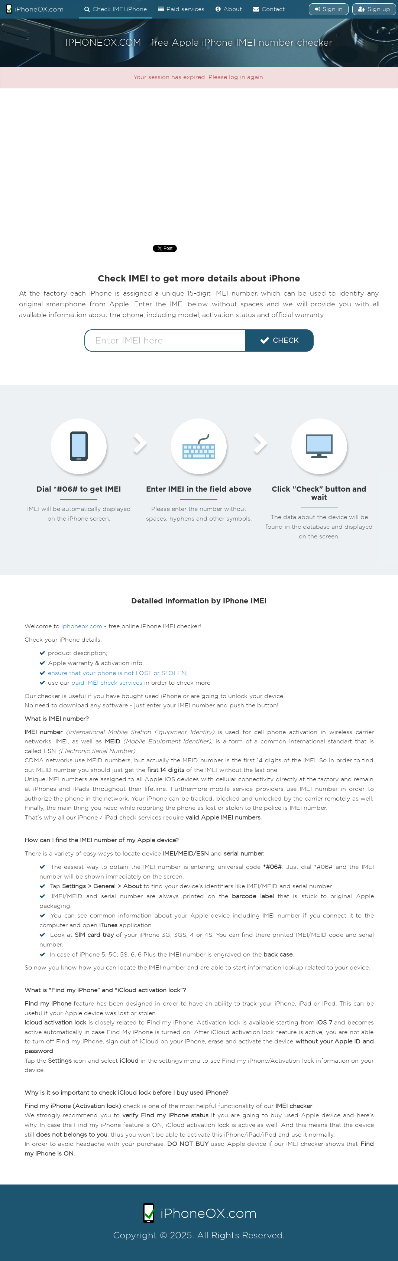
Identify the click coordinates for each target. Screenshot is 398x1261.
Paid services (181, 9)
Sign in (329, 9)
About (229, 9)
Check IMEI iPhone (115, 9)
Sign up (374, 9)
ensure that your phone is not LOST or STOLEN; (118, 673)
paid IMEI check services (106, 683)
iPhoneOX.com (35, 9)
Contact (269, 9)
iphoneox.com (81, 626)
